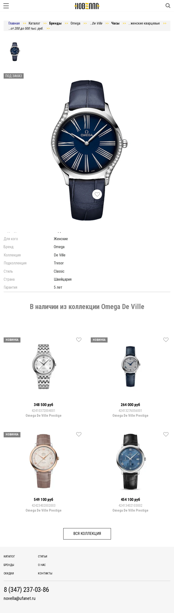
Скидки (9, 573)
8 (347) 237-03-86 (26, 590)
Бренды (9, 565)
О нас (42, 565)
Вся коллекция (87, 533)
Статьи (42, 556)
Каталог (9, 556)
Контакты (45, 573)
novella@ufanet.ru (20, 598)
